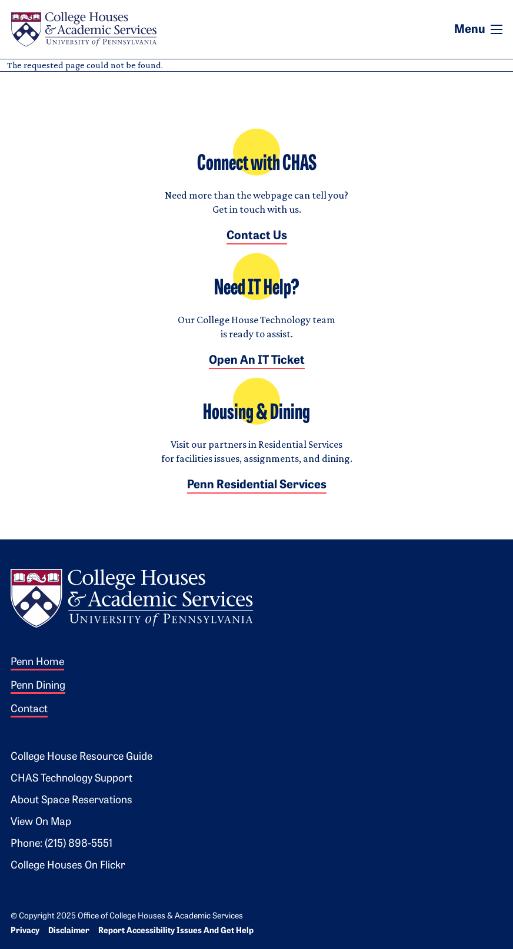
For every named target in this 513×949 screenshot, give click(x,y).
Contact (29, 709)
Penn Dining (38, 686)
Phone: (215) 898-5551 (61, 844)
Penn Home (37, 662)
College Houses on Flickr (68, 865)
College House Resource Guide (81, 757)
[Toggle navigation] (496, 29)
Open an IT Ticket (257, 361)
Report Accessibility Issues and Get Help (176, 931)
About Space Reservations (71, 800)
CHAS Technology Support (71, 778)
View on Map (41, 822)
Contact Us (256, 236)
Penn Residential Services (257, 485)
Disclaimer (68, 931)
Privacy (25, 931)
